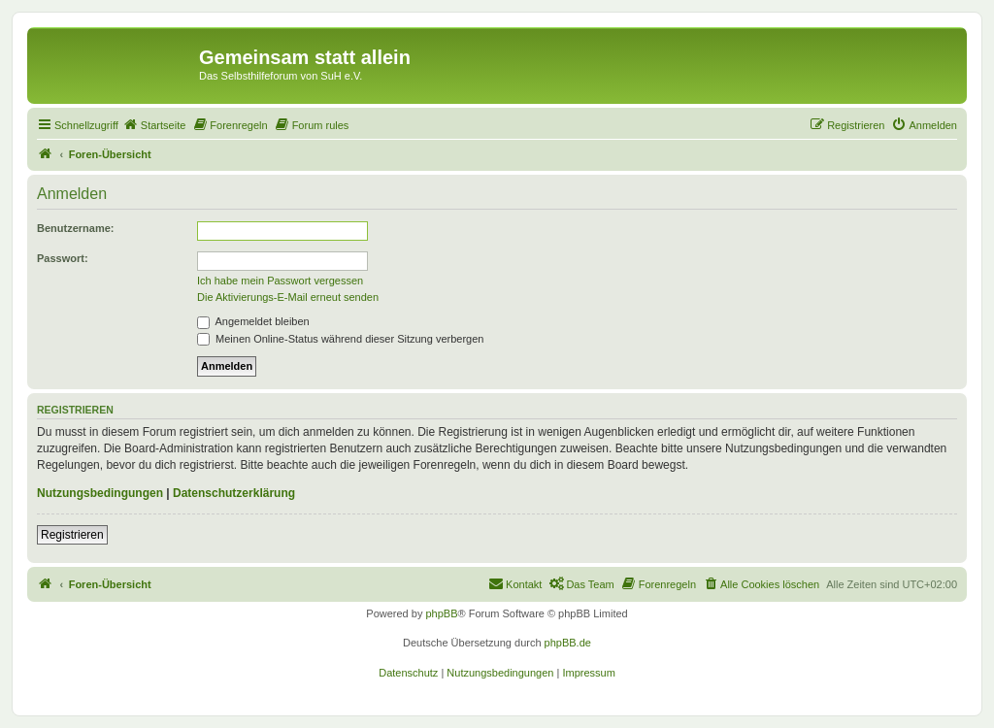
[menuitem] (154, 125)
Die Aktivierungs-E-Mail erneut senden (288, 297)
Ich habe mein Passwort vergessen (280, 280)
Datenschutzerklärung (234, 493)
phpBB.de (568, 642)
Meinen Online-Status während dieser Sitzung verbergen (340, 339)
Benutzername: (75, 228)
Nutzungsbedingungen (100, 493)
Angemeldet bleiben (253, 321)
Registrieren (72, 535)
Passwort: (62, 258)
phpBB (441, 613)
